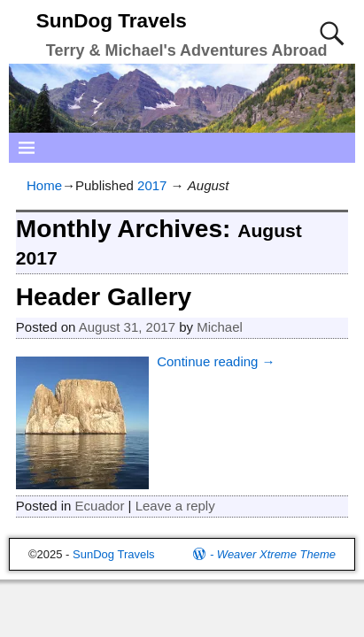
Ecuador (100, 505)
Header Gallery (103, 297)
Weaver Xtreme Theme (276, 554)
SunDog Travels (111, 21)
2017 (152, 185)
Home (44, 185)
